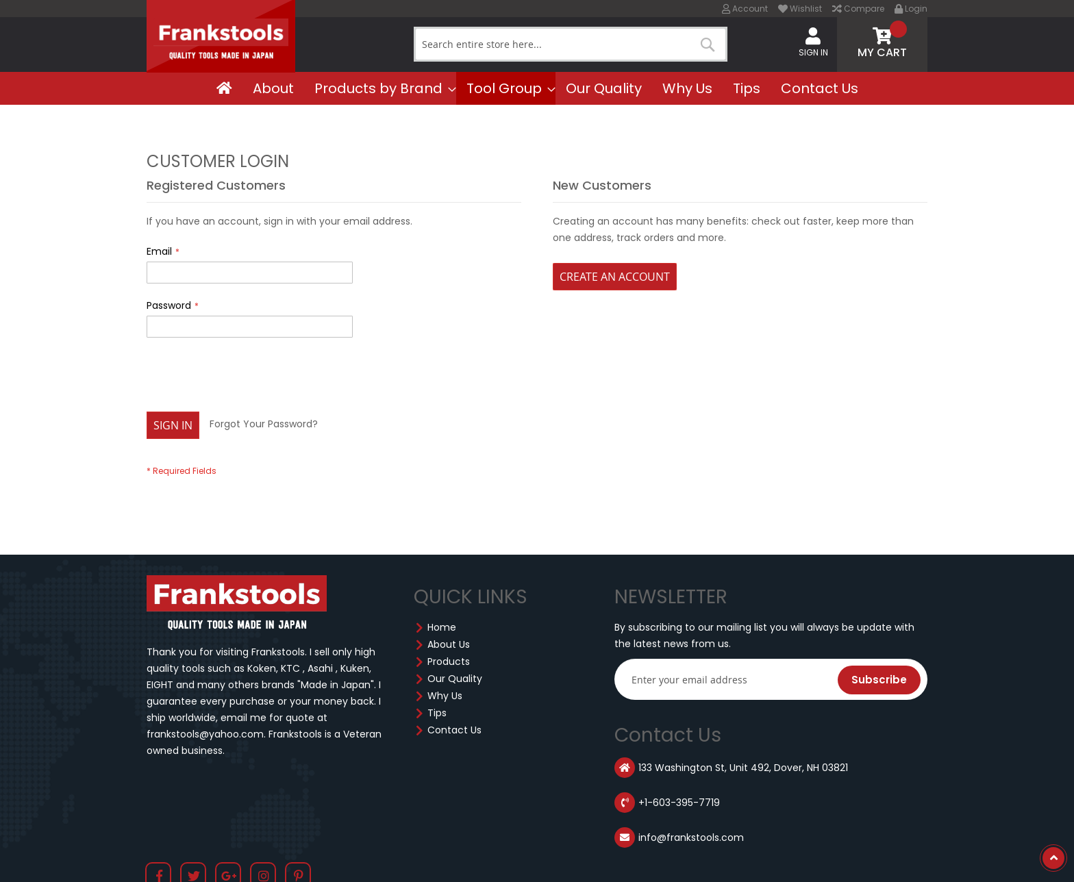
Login (911, 8)
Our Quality (454, 678)
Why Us (444, 696)
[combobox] (570, 44)
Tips (437, 713)
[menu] (537, 88)
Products (448, 661)
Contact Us (454, 730)
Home (441, 627)
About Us (448, 644)
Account (745, 8)
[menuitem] (224, 88)
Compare (858, 8)
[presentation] (251, 378)
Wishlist (800, 8)
